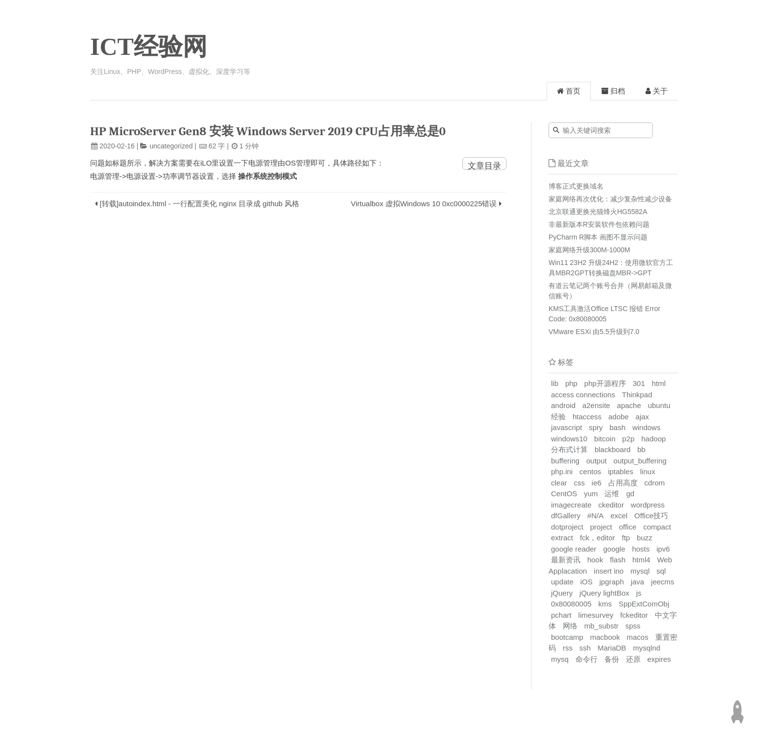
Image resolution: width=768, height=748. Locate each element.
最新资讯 (565, 559)
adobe (618, 416)
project (601, 527)
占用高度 (623, 483)
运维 (611, 493)
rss (568, 648)
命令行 (587, 659)
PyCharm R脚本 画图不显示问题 (598, 237)
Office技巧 (651, 515)
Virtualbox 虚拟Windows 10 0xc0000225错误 (424, 203)
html (659, 383)
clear (559, 483)
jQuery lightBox (604, 593)
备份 (611, 659)
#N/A (595, 515)
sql (661, 571)
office (628, 527)
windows (646, 427)
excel (618, 515)
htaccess (587, 416)
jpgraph (612, 582)
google (614, 549)
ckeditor (611, 505)
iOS (586, 582)
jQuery (562, 593)
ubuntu (659, 405)
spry (595, 427)
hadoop (653, 438)
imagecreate (571, 505)
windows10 (569, 438)
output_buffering (640, 461)
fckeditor (634, 615)
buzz (644, 537)
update (562, 582)
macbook (605, 637)
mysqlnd (646, 648)
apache (629, 405)
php (571, 383)
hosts (640, 549)
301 (639, 383)
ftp (626, 537)
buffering (565, 461)
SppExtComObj (644, 604)
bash (617, 427)
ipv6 (663, 549)
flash (617, 559)
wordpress (648, 505)
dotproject (567, 527)
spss (633, 626)
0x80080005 (571, 604)
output (596, 461)
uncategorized (171, 146)
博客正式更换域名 (576, 186)
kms (605, 604)
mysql (639, 571)
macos (637, 637)
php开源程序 (605, 383)
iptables (620, 471)
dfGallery (565, 515)
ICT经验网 (148, 46)
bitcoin (604, 438)
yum (591, 493)
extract (562, 537)
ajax (642, 416)
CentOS (564, 493)
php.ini (562, 471)
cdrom (655, 483)
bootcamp (567, 637)
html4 (641, 559)
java (638, 582)
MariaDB (612, 648)
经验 (558, 416)
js (639, 593)
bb (641, 449)
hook (595, 559)
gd (630, 493)
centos (590, 471)
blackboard (612, 449)
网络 (570, 626)
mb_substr (601, 626)
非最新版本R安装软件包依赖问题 (599, 224)
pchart (561, 615)
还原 (633, 659)
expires (659, 659)
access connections (583, 394)
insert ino (609, 571)
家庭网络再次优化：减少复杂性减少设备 (610, 199)
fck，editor (597, 537)
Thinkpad (637, 394)
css (579, 483)
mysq (560, 659)
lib (554, 383)
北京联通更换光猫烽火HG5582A (598, 212)
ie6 (596, 483)
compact (657, 527)
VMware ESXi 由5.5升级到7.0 (594, 332)
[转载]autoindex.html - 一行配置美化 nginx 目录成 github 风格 (200, 203)
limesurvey (596, 615)
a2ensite (596, 405)
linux (647, 471)
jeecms (662, 582)
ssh (585, 648)
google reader (574, 549)
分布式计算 (569, 449)
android (563, 405)
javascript (566, 427)
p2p (628, 438)
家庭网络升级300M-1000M (589, 250)
